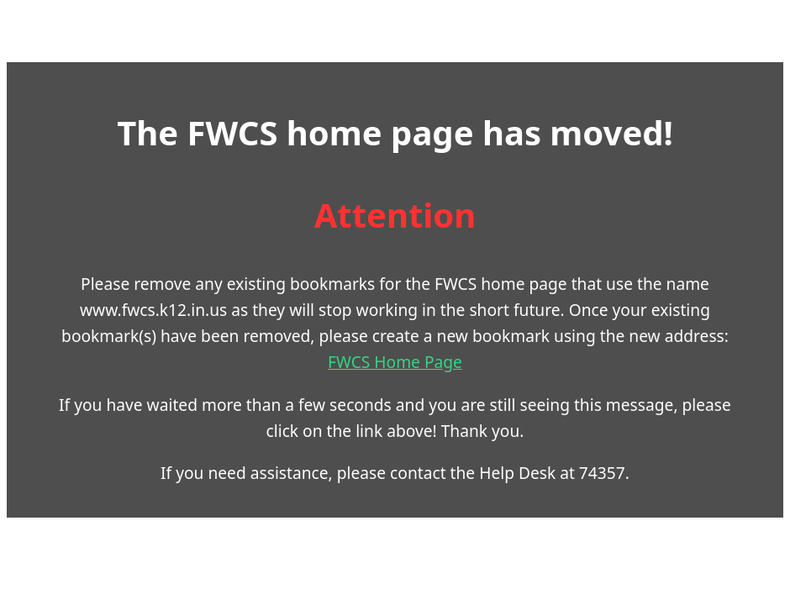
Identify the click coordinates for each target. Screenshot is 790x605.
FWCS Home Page (395, 361)
